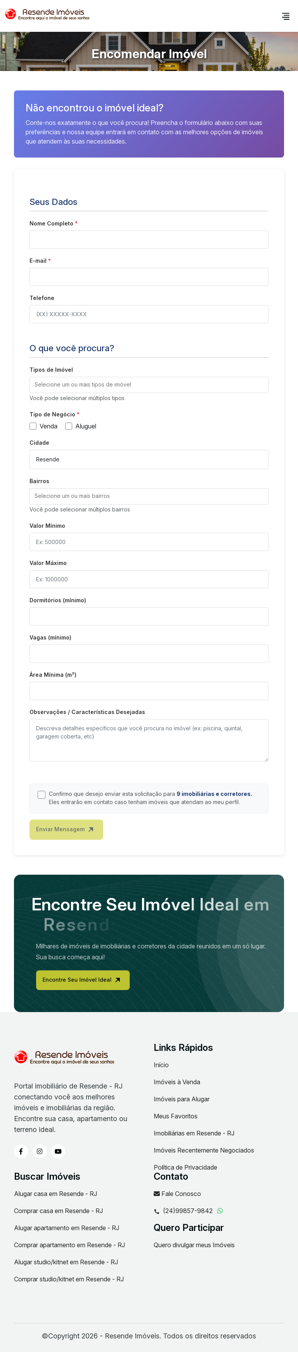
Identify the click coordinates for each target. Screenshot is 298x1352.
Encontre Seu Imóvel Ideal (99, 982)
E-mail (40, 260)
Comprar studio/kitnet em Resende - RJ (69, 1279)
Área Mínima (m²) (52, 674)
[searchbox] (149, 385)
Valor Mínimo (47, 525)
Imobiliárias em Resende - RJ (194, 1133)
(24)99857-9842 (183, 1211)
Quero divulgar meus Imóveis (194, 1245)
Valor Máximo (48, 563)
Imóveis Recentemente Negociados (204, 1150)
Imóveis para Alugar (182, 1099)
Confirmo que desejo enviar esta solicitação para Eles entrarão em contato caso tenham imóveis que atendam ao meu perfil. (150, 797)
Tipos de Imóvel (51, 369)
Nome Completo (53, 223)
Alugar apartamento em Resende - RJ (66, 1228)
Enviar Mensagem (65, 833)
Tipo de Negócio (54, 414)
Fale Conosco (177, 1194)
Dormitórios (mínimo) (57, 600)
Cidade (39, 442)
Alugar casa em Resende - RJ (55, 1194)
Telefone (41, 298)
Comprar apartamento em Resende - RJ (69, 1245)
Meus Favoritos (176, 1116)
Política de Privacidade (185, 1167)
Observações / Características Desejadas (87, 712)
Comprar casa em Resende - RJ (58, 1211)
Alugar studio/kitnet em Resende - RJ (66, 1262)
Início (161, 1065)
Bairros (39, 481)
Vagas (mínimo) (50, 637)
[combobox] (149, 385)
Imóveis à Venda (177, 1082)
